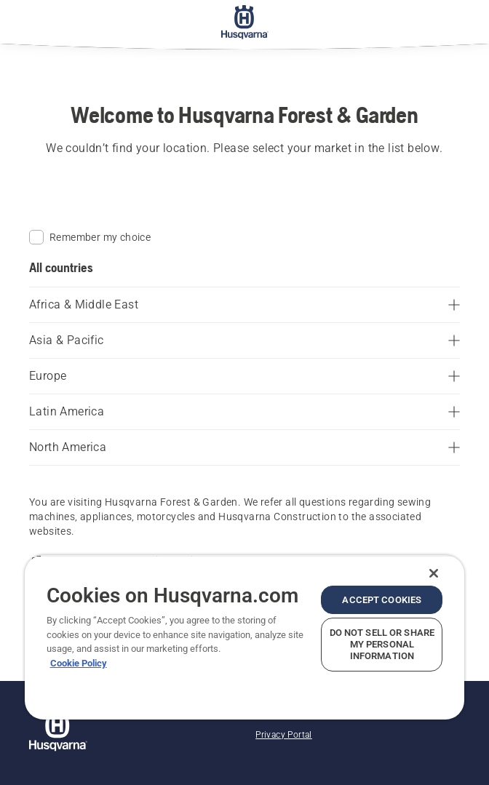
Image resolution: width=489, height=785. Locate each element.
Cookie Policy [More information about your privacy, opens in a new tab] (78, 663)
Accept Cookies (381, 599)
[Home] (244, 22)
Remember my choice (90, 237)
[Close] (434, 573)
